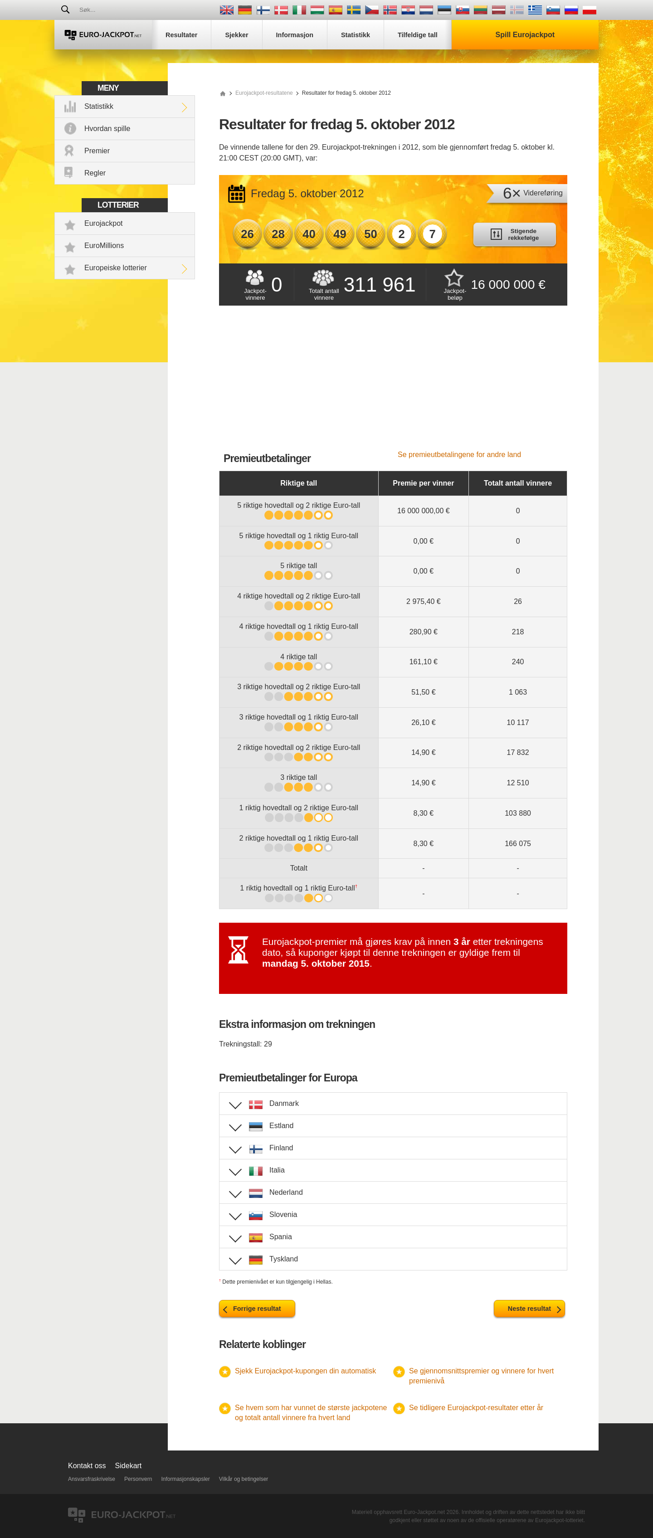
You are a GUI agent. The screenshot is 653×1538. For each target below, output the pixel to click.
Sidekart (128, 1466)
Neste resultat (529, 1308)
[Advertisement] (393, 382)
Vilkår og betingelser (243, 1479)
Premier (97, 151)
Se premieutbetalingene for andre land (459, 454)
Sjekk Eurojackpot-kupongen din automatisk (305, 1371)
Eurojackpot (103, 223)
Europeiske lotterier (115, 268)
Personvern (138, 1479)
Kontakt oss (87, 1466)
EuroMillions (104, 245)
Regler (95, 173)
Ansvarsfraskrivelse (91, 1479)
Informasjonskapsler (185, 1479)
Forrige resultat (257, 1308)
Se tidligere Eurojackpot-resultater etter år (476, 1407)
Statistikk (98, 106)
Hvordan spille (107, 128)
